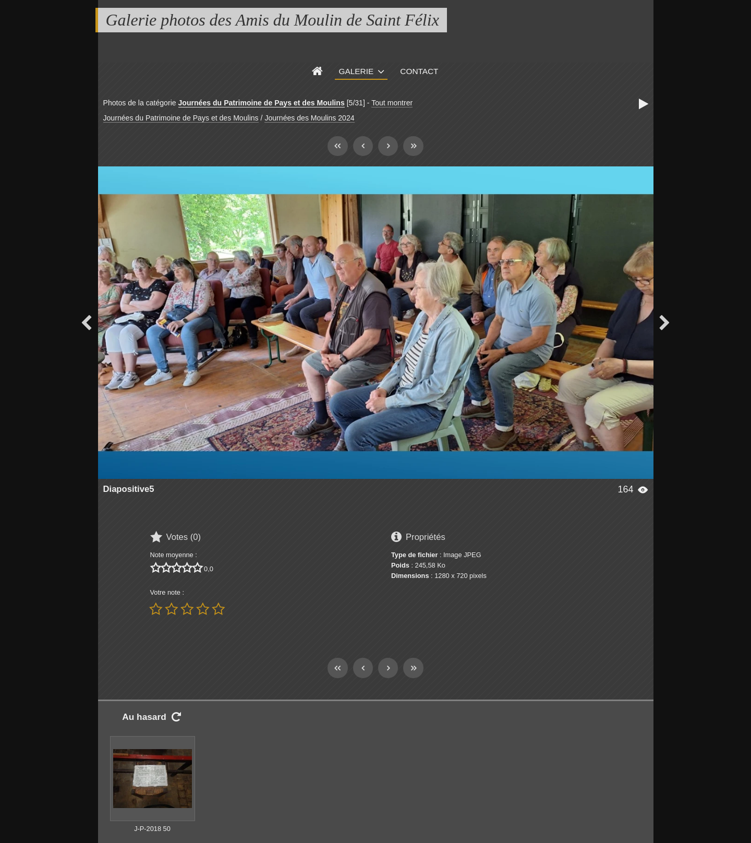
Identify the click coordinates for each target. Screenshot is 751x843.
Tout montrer (392, 103)
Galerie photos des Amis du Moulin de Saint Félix (272, 19)
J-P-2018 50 (152, 829)
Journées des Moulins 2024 (309, 118)
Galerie (356, 71)
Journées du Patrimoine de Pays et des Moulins (261, 103)
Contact (419, 71)
